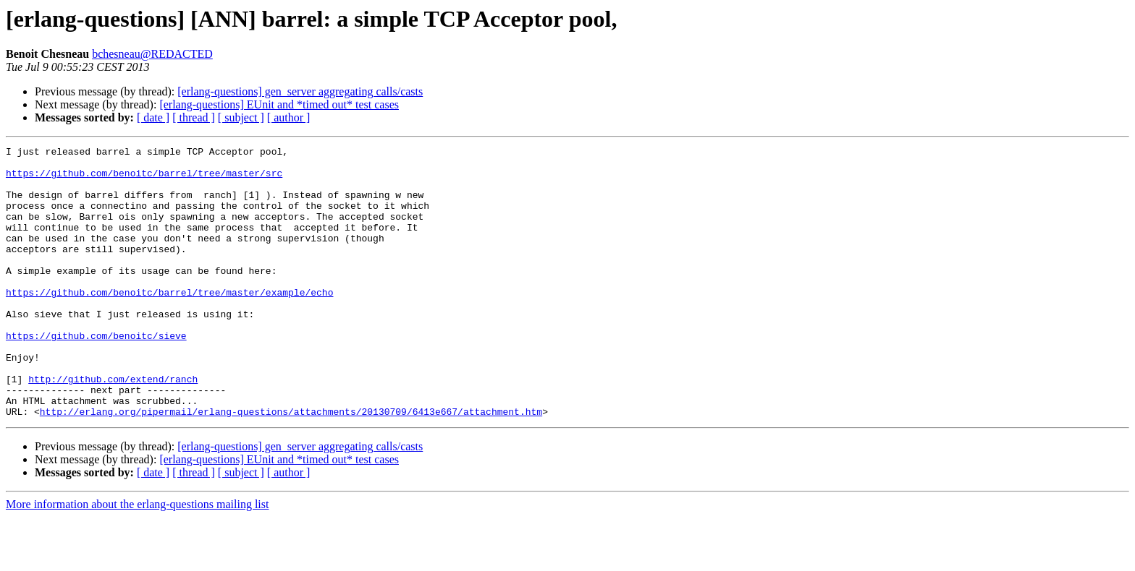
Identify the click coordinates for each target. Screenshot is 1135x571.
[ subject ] (241, 117)
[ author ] (289, 117)
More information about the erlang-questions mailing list (137, 558)
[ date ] (153, 117)
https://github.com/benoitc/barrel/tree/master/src (144, 179)
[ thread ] (193, 117)
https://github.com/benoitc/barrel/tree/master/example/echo (169, 322)
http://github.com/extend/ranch (113, 426)
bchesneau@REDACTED (152, 54)
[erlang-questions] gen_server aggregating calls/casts (300, 91)
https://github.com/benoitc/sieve (96, 374)
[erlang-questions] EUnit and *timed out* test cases (279, 104)
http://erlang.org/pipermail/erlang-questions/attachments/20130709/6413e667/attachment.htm (291, 465)
